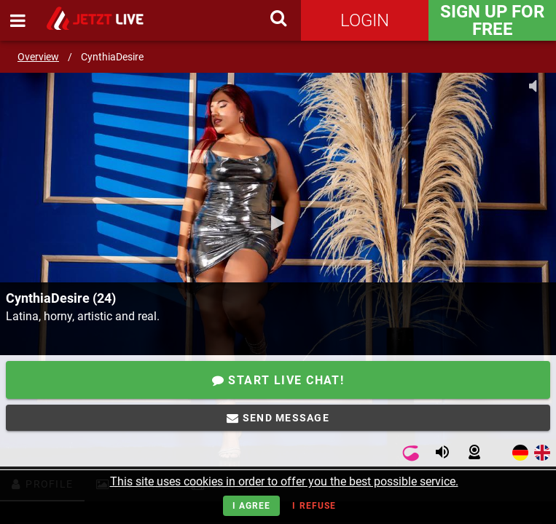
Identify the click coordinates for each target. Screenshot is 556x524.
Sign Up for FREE (492, 20)
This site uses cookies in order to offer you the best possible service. (284, 481)
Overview (38, 57)
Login (364, 20)
